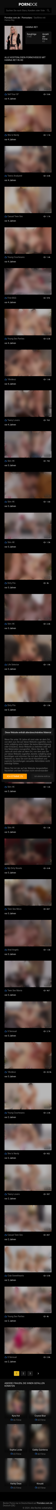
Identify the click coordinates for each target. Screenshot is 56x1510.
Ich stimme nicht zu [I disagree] (42, 776)
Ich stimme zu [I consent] (15, 776)
